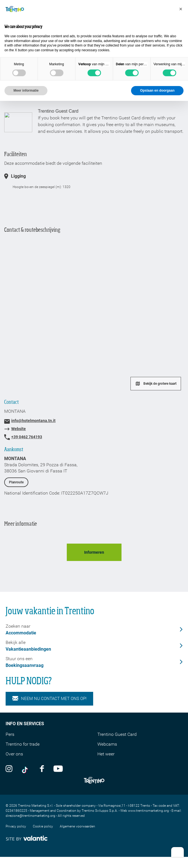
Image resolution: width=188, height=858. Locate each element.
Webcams (107, 744)
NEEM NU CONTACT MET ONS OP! (49, 698)
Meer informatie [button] (25, 90)
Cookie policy (43, 826)
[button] (180, 8)
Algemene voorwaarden (77, 826)
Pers (10, 734)
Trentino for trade (23, 744)
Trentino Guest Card (117, 734)
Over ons (14, 754)
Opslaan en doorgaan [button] (157, 90)
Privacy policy (16, 826)
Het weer (105, 754)
